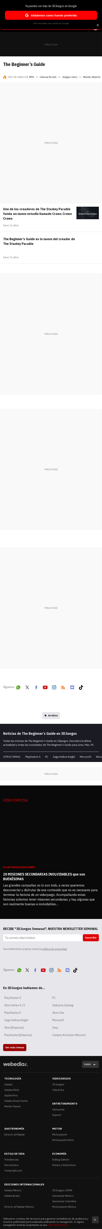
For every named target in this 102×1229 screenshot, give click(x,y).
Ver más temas (14, 1047)
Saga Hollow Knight (64, 756)
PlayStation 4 (12, 1012)
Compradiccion (13, 1170)
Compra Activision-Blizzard (68, 1035)
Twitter (27, 686)
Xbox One (58, 1012)
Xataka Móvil (11, 1090)
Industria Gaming (63, 1005)
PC (46, 756)
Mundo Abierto (91, 77)
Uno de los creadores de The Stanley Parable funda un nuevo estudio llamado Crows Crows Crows (37, 214)
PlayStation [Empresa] (18, 1035)
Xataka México (12, 1190)
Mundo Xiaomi (12, 1106)
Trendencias (11, 1159)
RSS (63, 686)
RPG (31, 77)
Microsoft (85, 756)
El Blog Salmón (60, 1159)
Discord (72, 686)
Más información (58, 1225)
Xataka (8, 1084)
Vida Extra (58, 1090)
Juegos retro (69, 77)
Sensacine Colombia (64, 1201)
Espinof (56, 1115)
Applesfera (10, 1095)
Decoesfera (11, 1165)
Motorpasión (59, 1134)
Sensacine (58, 1109)
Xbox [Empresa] (14, 1027)
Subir (87, 1064)
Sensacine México (63, 1195)
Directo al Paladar (14, 1134)
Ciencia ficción (48, 77)
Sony (55, 1027)
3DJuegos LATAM (62, 1190)
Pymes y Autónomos (64, 1165)
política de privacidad (54, 949)
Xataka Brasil (11, 1195)
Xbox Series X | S (14, 1005)
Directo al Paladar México (19, 1206)
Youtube (45, 686)
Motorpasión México (64, 1206)
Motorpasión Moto (63, 1140)
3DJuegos (58, 1084)
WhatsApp (18, 686)
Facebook (36, 686)
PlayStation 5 (32, 756)
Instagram (54, 686)
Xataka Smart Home (16, 1101)
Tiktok (81, 686)
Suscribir (91, 937)
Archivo (53, 715)
